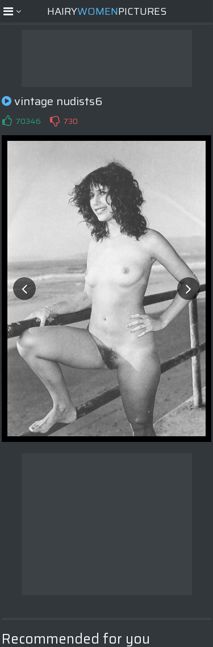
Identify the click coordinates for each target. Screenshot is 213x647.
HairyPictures (106, 11)
